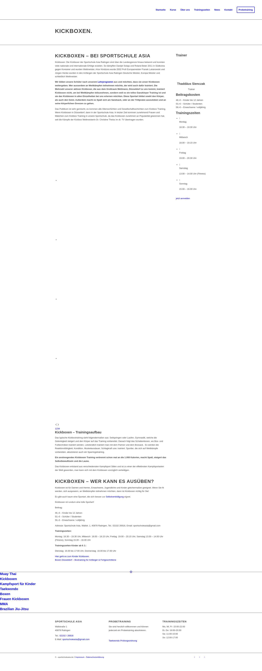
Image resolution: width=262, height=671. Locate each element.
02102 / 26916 (66, 635)
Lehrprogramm (105, 82)
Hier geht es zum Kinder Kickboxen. (72, 556)
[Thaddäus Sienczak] (191, 80)
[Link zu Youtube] (204, 657)
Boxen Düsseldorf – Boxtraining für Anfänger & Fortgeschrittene (85, 560)
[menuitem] (161, 10)
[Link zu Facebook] (194, 657)
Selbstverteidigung (115, 496)
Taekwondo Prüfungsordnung (123, 640)
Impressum (79, 657)
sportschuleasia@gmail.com (76, 639)
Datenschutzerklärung (95, 657)
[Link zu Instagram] (199, 657)
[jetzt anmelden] (183, 198)
